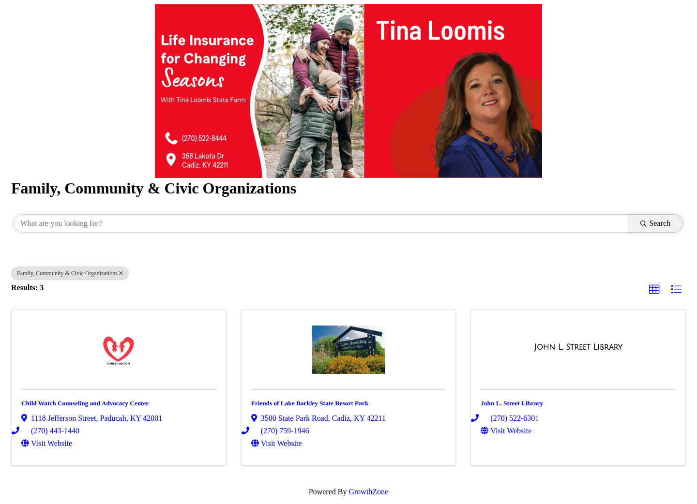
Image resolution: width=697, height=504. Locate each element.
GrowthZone (368, 492)
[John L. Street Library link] (578, 347)
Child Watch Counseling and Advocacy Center (85, 403)
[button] (654, 289)
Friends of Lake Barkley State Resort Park (309, 403)
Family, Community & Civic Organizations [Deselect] (70, 273)
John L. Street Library (512, 403)
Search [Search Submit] (655, 223)
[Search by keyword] (321, 223)
